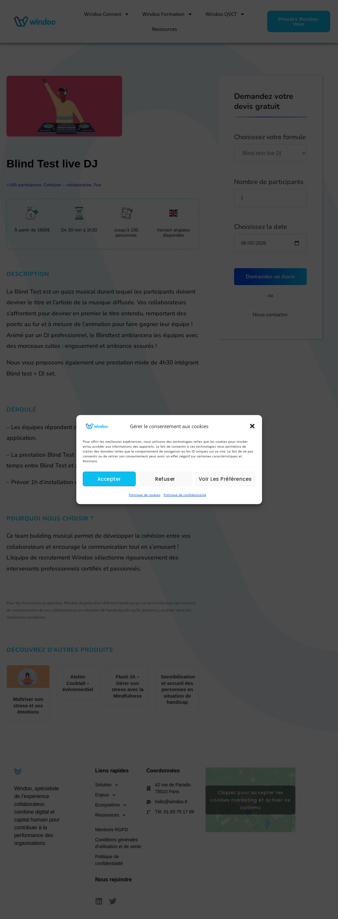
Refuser (165, 479)
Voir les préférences (225, 479)
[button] (252, 426)
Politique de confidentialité (185, 494)
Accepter (109, 479)
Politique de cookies (144, 494)
